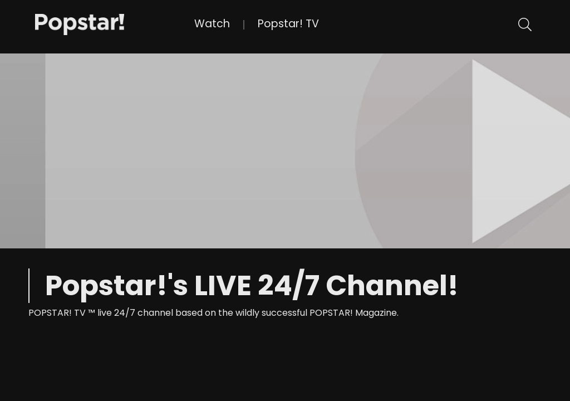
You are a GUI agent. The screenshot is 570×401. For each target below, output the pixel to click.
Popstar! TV (288, 23)
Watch (212, 23)
